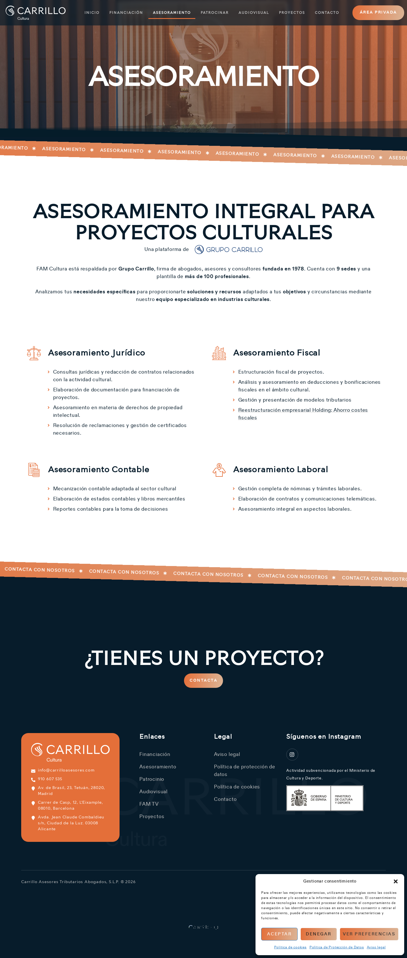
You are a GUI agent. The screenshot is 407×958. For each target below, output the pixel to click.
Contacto (327, 12)
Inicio (92, 12)
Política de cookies (290, 947)
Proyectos (292, 12)
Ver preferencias (369, 934)
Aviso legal (376, 947)
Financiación (126, 12)
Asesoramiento (172, 12)
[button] (396, 881)
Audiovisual (254, 12)
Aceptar (279, 934)
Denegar (319, 934)
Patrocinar (215, 12)
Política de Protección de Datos (336, 947)
